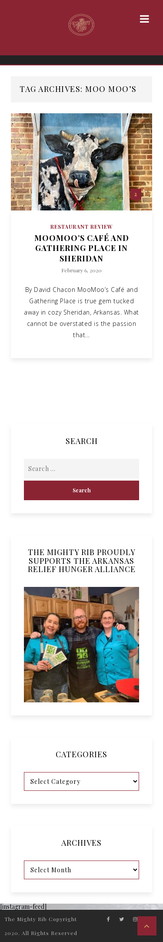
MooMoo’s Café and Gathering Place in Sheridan (81, 248)
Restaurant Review (81, 226)
